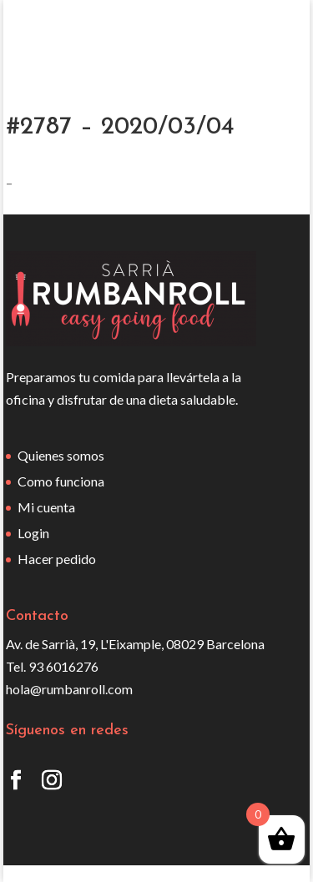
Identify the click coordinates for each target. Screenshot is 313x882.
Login (33, 533)
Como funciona (61, 481)
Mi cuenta (46, 507)
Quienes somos (61, 455)
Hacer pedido (57, 559)
